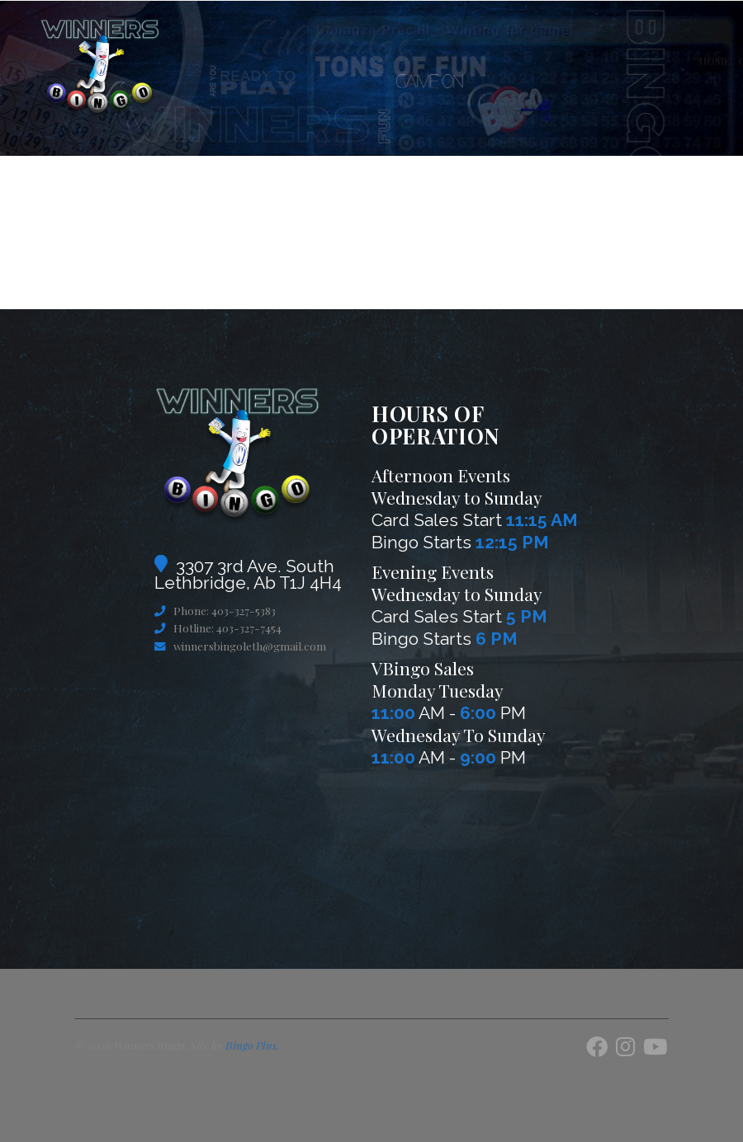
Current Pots (385, 61)
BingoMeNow (689, 61)
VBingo (451, 61)
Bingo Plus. (252, 1044)
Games (497, 61)
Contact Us (612, 61)
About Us (547, 61)
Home (323, 61)
